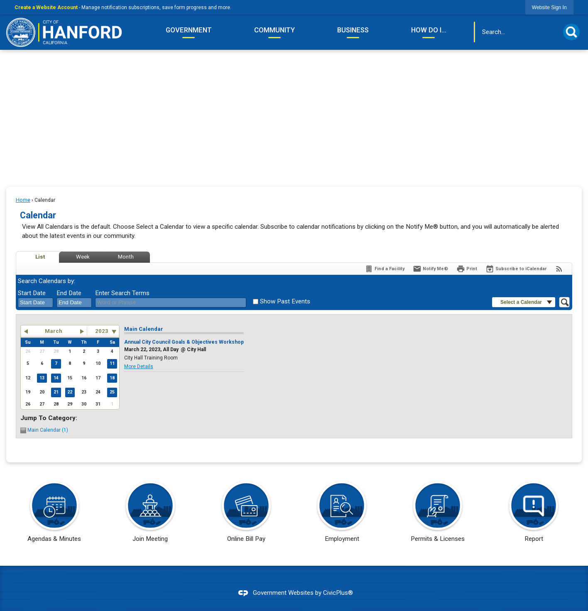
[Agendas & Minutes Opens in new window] (54, 514)
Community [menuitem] (274, 30)
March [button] (53, 331)
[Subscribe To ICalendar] (515, 268)
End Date (68, 293)
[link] (549, 7)
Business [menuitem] (353, 30)
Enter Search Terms (122, 293)
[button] (571, 32)
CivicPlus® (338, 592)
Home (23, 200)
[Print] (466, 268)
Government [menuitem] (189, 30)
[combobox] (35, 302)
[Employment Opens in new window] (342, 514)
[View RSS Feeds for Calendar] (559, 268)
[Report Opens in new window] (534, 514)
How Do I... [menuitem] (428, 30)
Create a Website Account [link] (46, 7)
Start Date (32, 293)
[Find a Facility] (384, 268)
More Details (138, 366)
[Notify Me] (430, 268)
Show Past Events (285, 301)
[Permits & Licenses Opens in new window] (438, 514)
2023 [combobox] (101, 331)
